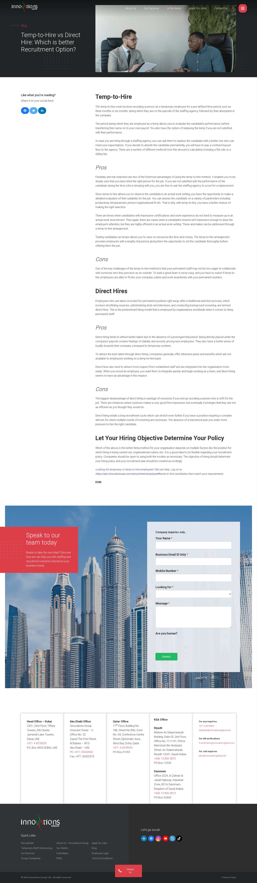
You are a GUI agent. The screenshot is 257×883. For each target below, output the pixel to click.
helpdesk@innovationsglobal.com (215, 730)
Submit (166, 656)
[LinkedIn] (144, 838)
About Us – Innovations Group (72, 843)
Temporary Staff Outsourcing (36, 848)
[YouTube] (165, 838)
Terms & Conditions (102, 858)
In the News (174, 8)
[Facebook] (151, 838)
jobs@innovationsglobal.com (212, 755)
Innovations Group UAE (40, 877)
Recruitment (27, 843)
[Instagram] (158, 838)
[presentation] (181, 643)
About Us (130, 8)
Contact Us (221, 8)
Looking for (164, 587)
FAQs (59, 858)
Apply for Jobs (197, 8)
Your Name (163, 538)
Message (162, 603)
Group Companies (30, 858)
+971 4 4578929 (36, 743)
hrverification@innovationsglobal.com (216, 743)
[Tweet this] (34, 110)
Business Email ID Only (171, 554)
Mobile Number (166, 571)
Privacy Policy (229, 877)
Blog (94, 848)
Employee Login (100, 853)
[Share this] (25, 110)
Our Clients (62, 848)
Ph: (81, 752)
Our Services (151, 8)
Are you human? (166, 633)
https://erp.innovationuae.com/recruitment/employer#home (130, 473)
